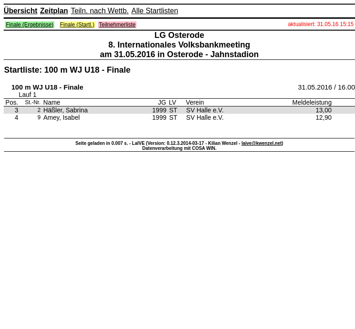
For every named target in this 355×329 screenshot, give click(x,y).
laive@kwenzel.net (261, 143)
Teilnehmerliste (117, 24)
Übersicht (20, 11)
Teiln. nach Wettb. (100, 11)
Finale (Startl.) (77, 24)
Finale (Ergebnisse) (29, 24)
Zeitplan (54, 11)
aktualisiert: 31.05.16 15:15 (321, 24)
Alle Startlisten (154, 11)
